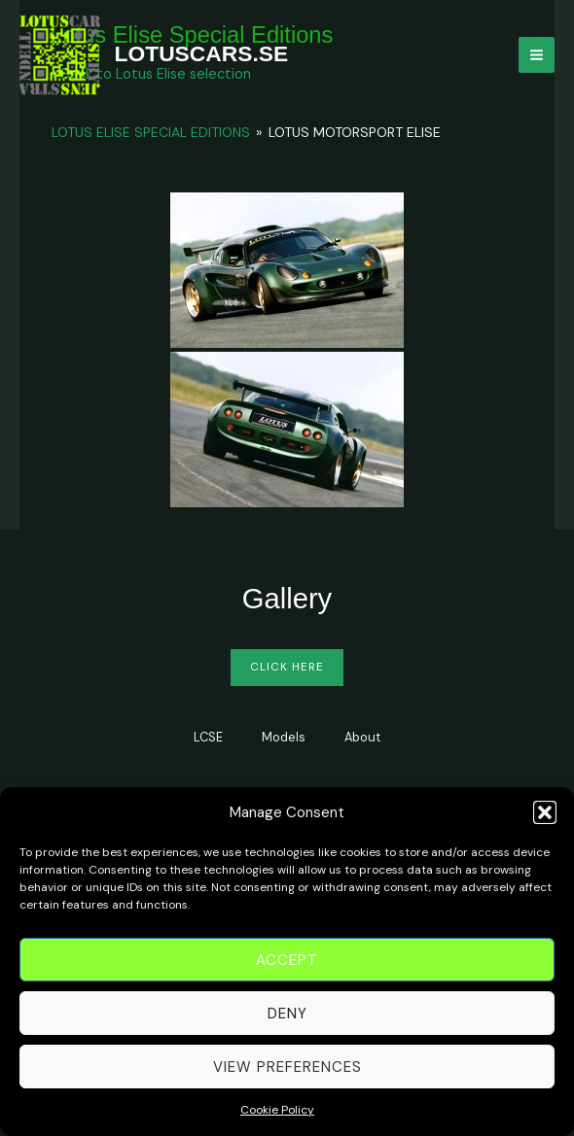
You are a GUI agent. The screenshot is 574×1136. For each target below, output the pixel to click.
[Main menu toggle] (537, 55)
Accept (287, 965)
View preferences (287, 1072)
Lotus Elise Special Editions (151, 132)
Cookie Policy (277, 1115)
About (362, 737)
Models (283, 737)
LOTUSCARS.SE (202, 53)
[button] (545, 818)
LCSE (208, 737)
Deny (287, 1018)
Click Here (287, 666)
